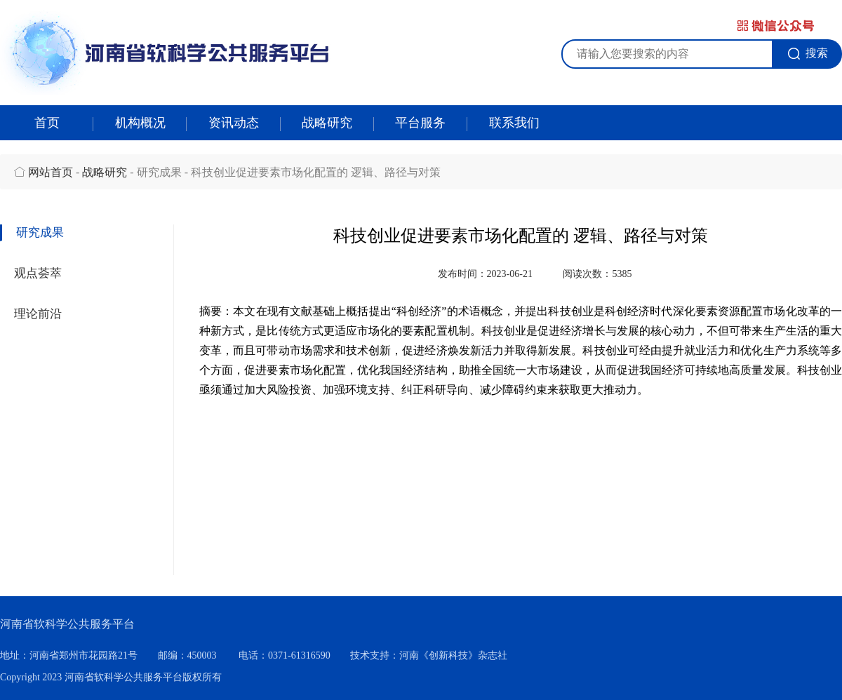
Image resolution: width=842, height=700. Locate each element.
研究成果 (40, 232)
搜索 (808, 53)
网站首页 (50, 172)
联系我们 (514, 123)
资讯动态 (233, 123)
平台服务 (420, 123)
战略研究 (327, 123)
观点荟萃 (38, 273)
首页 (47, 123)
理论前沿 (38, 314)
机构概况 (140, 123)
